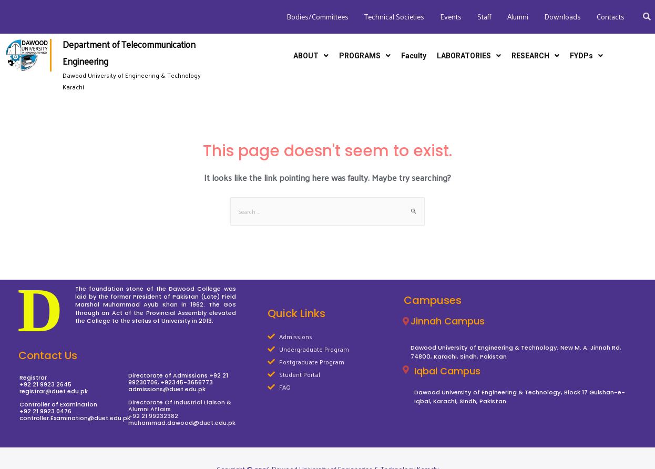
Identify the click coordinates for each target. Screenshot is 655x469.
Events (451, 16)
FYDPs (586, 56)
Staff (484, 16)
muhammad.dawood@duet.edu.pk (182, 423)
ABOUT (311, 56)
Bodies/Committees (317, 16)
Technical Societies (394, 16)
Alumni (517, 16)
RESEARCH (535, 56)
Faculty (413, 56)
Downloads (562, 16)
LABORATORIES (469, 56)
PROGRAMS (365, 56)
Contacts (611, 16)
